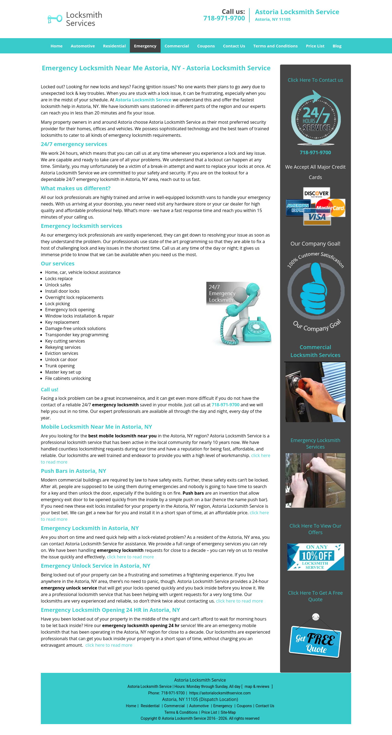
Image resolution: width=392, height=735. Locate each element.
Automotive (83, 46)
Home (57, 46)
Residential (114, 46)
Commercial (177, 46)
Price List (315, 46)
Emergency (145, 46)
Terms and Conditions (275, 46)
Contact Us (234, 46)
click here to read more (130, 557)
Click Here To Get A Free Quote (315, 596)
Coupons (206, 46)
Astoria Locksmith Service (143, 100)
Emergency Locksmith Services (315, 443)
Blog (337, 46)
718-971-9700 (224, 17)
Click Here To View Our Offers (315, 529)
